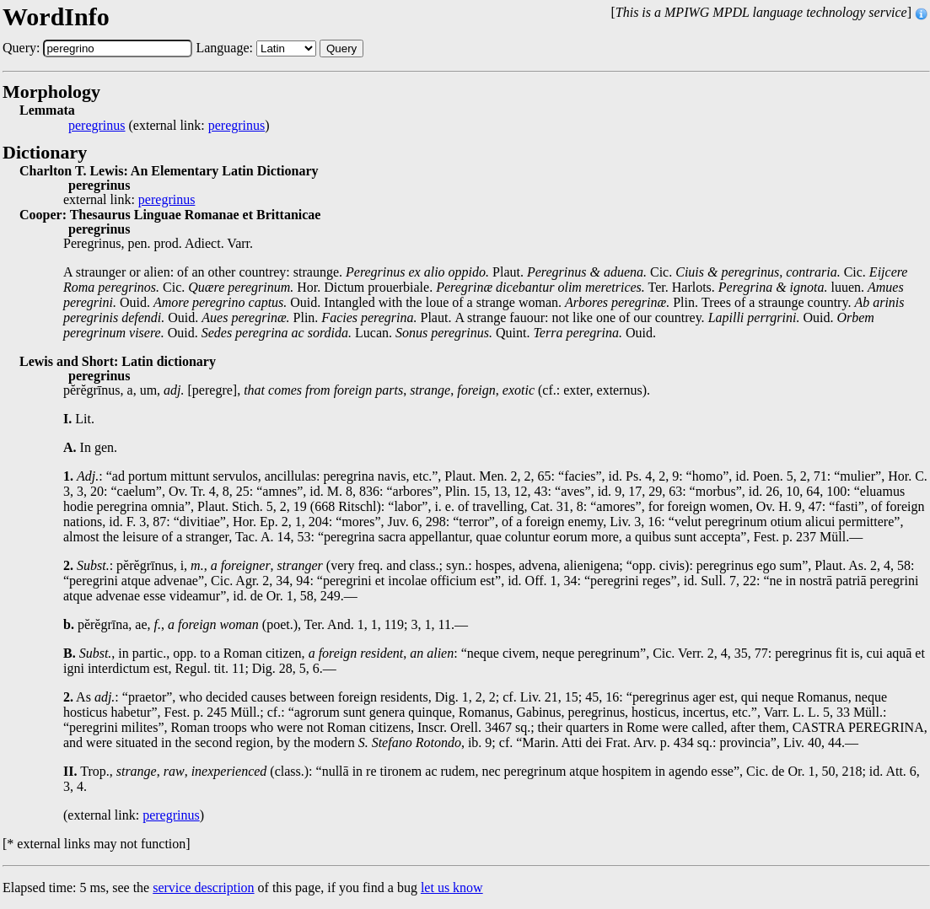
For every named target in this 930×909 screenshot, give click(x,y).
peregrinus (97, 125)
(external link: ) (169, 125)
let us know (452, 887)
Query (341, 48)
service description (203, 887)
